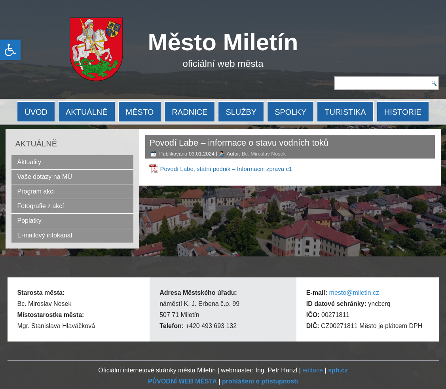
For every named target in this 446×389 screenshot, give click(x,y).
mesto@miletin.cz (354, 292)
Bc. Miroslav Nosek (264, 154)
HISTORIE (402, 112)
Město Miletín (223, 42)
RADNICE (189, 112)
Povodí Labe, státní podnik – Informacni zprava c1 (226, 168)
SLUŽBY (241, 112)
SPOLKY (290, 112)
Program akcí (36, 191)
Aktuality (29, 162)
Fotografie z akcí (40, 206)
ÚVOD (36, 112)
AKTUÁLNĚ (87, 112)
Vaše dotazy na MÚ (44, 176)
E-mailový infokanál (44, 235)
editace (312, 370)
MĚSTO (140, 112)
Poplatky (29, 220)
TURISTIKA (345, 112)
